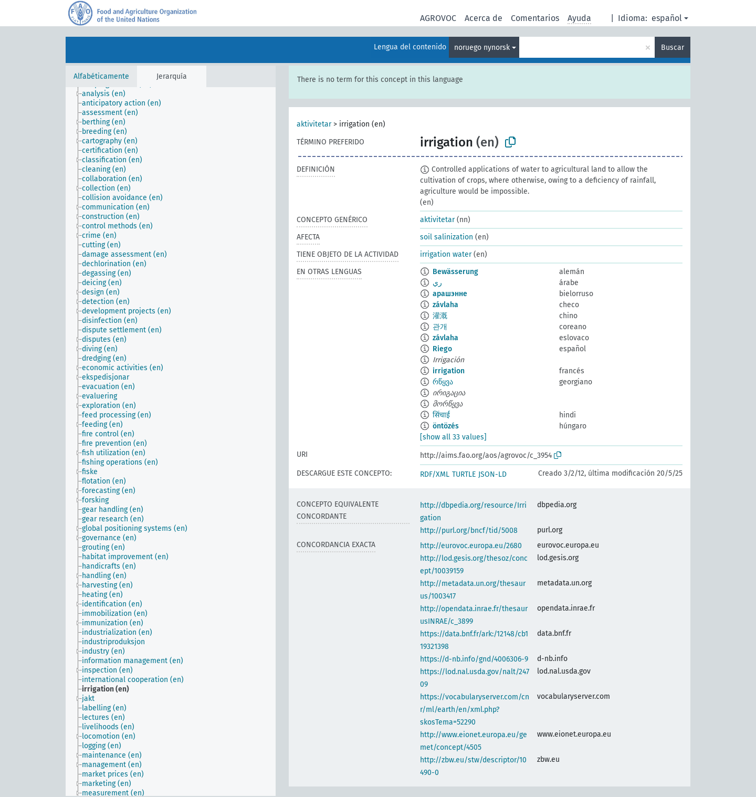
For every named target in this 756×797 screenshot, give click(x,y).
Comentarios (535, 18)
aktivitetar (314, 124)
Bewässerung (455, 271)
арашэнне (450, 293)
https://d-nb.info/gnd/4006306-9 (474, 659)
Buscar (672, 47)
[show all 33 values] (453, 437)
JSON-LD (492, 474)
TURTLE (464, 474)
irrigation (449, 370)
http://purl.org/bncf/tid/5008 (469, 530)
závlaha (445, 304)
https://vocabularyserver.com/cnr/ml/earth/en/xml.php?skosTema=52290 (474, 710)
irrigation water (445, 254)
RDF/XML (434, 474)
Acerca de (483, 18)
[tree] (171, 441)
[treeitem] (108, 94)
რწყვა (443, 381)
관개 (440, 326)
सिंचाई (441, 415)
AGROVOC (438, 18)
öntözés (446, 426)
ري (437, 282)
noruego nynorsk (482, 47)
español (667, 18)
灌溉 (440, 315)
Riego (442, 348)
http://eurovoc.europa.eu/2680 (471, 545)
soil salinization (446, 237)
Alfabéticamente (101, 76)
